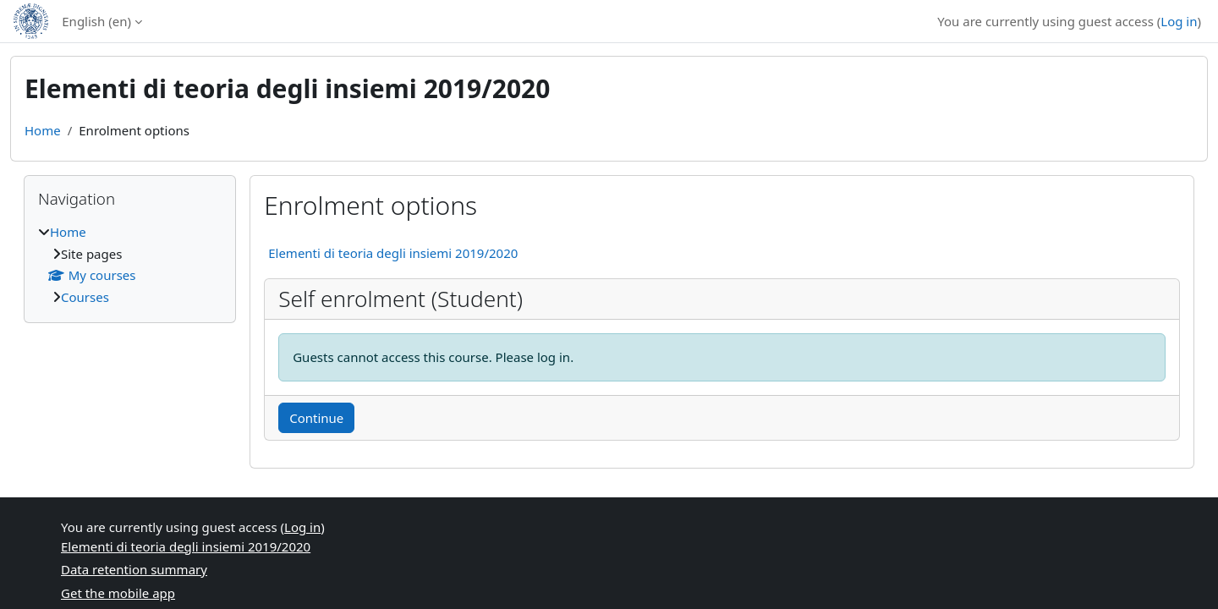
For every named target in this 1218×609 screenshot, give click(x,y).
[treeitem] (130, 264)
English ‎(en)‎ (96, 21)
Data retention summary (134, 569)
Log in (1178, 21)
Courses (85, 296)
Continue (316, 417)
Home (43, 130)
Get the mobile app (118, 592)
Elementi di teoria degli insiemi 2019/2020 (393, 252)
